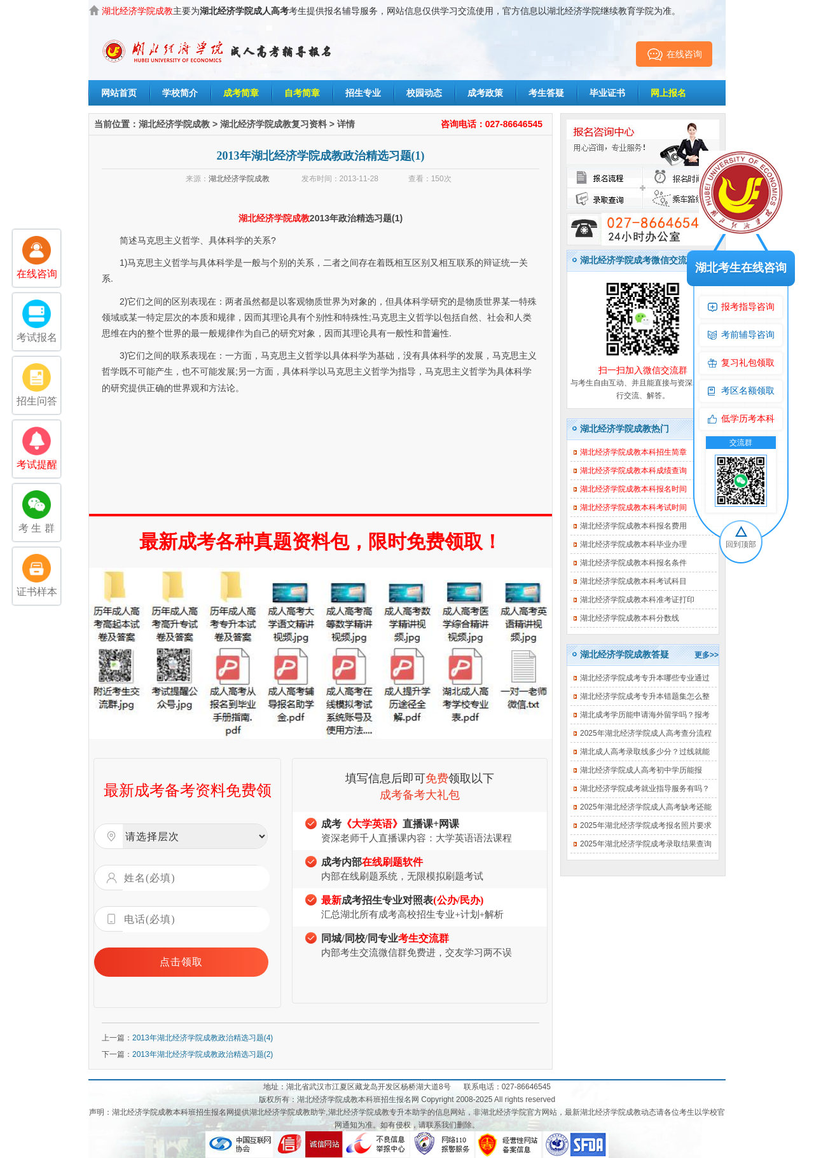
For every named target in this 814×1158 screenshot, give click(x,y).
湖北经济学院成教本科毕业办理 (633, 544)
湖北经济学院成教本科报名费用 (633, 525)
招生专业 (363, 93)
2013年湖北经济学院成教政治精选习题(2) (202, 1054)
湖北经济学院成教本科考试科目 (633, 581)
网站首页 (119, 93)
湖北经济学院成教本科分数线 (629, 618)
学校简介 (180, 93)
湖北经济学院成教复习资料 (273, 124)
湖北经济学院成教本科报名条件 (633, 562)
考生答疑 (546, 93)
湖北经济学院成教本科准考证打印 (637, 599)
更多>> (706, 655)
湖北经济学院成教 (174, 124)
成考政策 (485, 93)
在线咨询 (674, 54)
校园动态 (424, 93)
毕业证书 (607, 93)
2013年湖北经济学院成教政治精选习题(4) (202, 1037)
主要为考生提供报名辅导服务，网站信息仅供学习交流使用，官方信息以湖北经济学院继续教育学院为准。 (391, 11)
